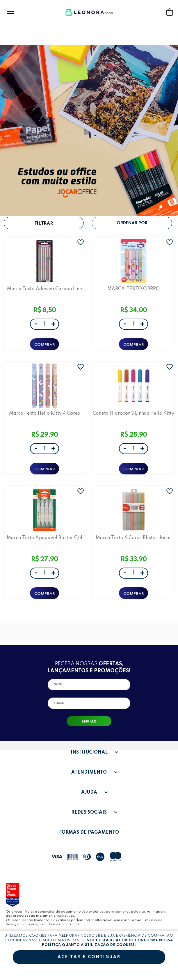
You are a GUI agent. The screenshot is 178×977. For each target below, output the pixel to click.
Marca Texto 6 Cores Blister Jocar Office (133, 538)
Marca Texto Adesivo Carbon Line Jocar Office (44, 289)
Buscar (158, 12)
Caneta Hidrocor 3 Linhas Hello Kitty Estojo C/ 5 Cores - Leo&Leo (133, 413)
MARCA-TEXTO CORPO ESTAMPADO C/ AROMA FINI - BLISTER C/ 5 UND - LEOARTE (134, 289)
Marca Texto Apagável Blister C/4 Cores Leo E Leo (44, 538)
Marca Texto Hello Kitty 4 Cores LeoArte (44, 413)
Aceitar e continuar (89, 957)
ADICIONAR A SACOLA (44, 344)
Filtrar (44, 223)
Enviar (89, 721)
